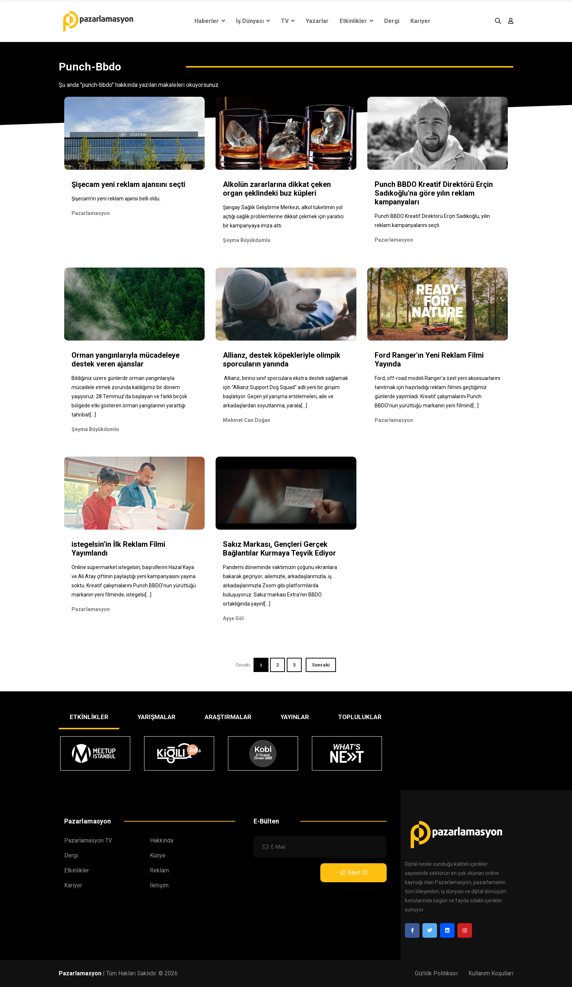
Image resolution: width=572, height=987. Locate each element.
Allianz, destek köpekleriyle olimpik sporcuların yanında (281, 359)
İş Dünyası (253, 21)
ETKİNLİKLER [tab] (89, 717)
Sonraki (321, 665)
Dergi (391, 21)
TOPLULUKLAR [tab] (360, 717)
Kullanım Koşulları (490, 973)
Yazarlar (317, 21)
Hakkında (161, 840)
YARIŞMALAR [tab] (156, 717)
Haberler (209, 21)
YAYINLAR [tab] (295, 717)
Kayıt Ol (353, 872)
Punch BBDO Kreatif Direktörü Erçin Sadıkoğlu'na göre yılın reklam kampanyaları (434, 193)
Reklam (159, 870)
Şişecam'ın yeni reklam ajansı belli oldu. (116, 198)
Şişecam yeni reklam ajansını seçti (128, 184)
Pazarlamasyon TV (88, 840)
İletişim (159, 885)
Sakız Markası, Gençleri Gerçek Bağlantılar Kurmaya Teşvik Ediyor (279, 548)
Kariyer (420, 21)
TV (288, 21)
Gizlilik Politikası (436, 973)
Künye (158, 855)
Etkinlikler (356, 21)
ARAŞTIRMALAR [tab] (228, 717)
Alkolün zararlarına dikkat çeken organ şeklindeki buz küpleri (277, 188)
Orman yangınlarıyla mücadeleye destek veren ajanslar (125, 359)
